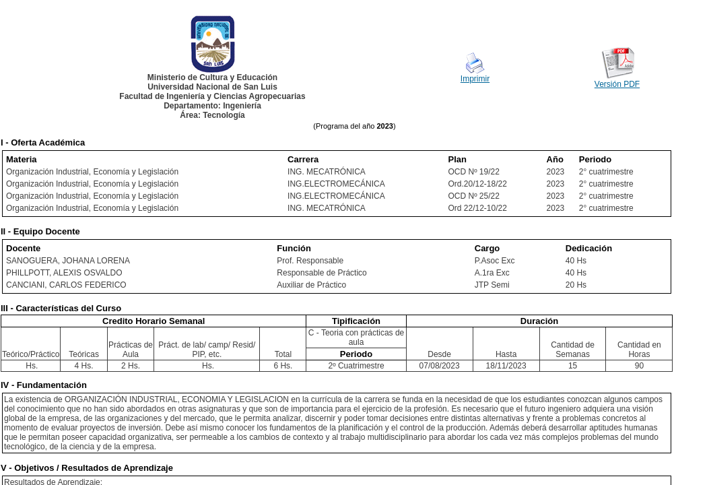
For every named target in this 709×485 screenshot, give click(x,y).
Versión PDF (617, 84)
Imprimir (475, 79)
